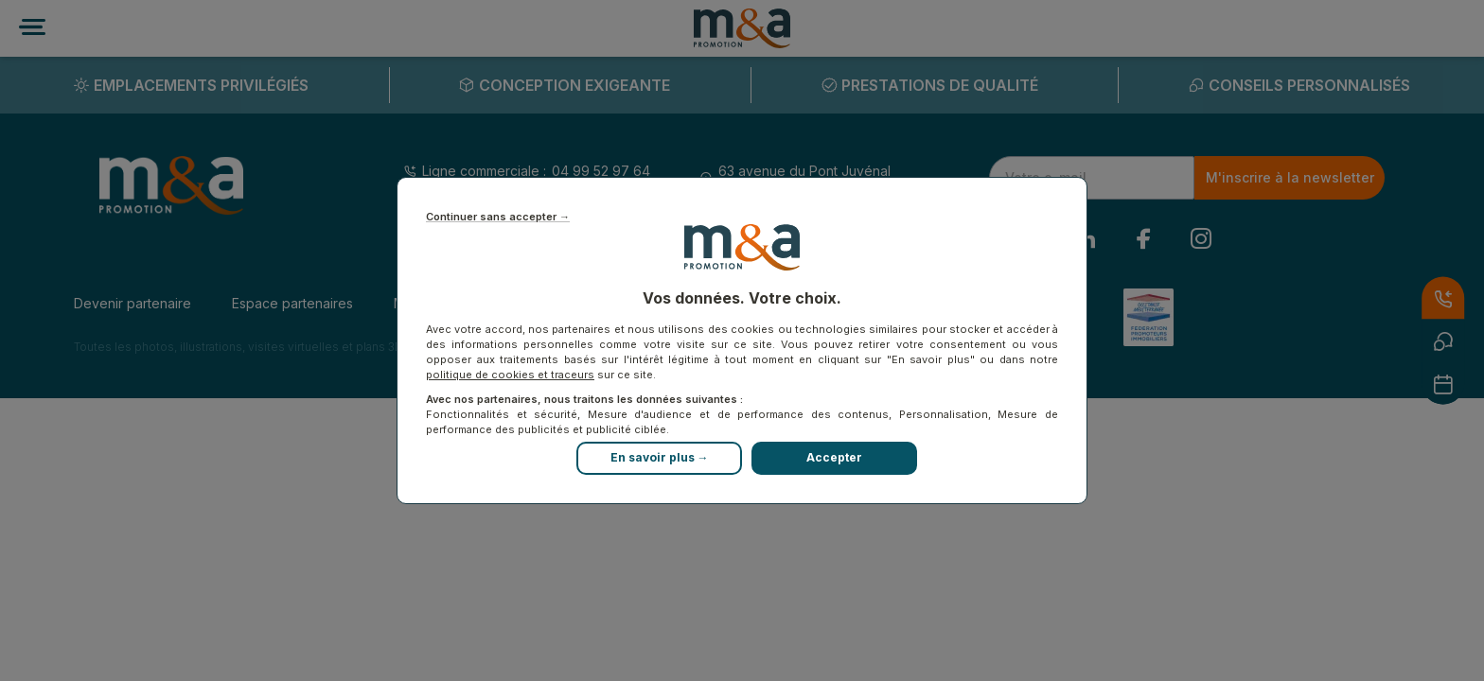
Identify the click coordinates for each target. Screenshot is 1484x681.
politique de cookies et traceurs (510, 374)
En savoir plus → (659, 457)
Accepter (834, 457)
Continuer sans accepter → (498, 217)
